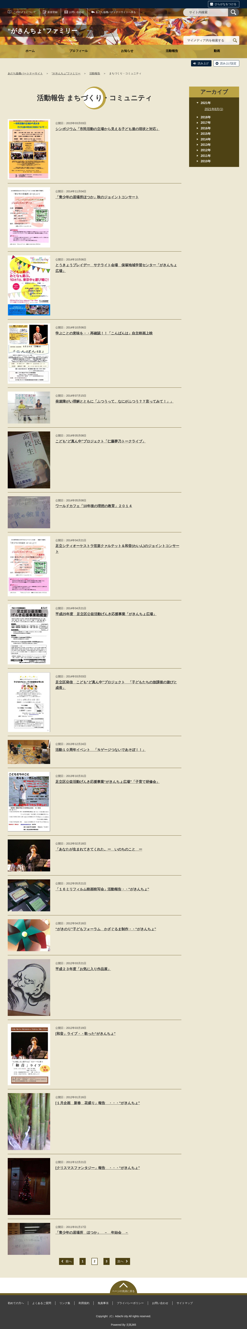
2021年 (206, 103)
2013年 (206, 144)
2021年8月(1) (214, 109)
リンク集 (64, 1303)
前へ (69, 1261)
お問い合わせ (76, 12)
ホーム (30, 50)
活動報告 (172, 50)
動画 (217, 50)
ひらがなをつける (225, 4)
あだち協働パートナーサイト (25, 73)
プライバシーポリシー (130, 1303)
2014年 (206, 139)
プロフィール (78, 50)
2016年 (206, 128)
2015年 (206, 133)
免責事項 (103, 1303)
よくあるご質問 (41, 1303)
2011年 (206, 155)
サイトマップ (185, 1303)
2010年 (206, 161)
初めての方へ (16, 1303)
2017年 (206, 122)
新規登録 (52, 12)
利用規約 (84, 1303)
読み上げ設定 (228, 63)
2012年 (206, 150)
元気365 (131, 1324)
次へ (120, 1261)
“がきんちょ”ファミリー (66, 73)
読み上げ (203, 63)
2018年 (206, 117)
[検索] (233, 12)
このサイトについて (24, 12)
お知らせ (127, 50)
